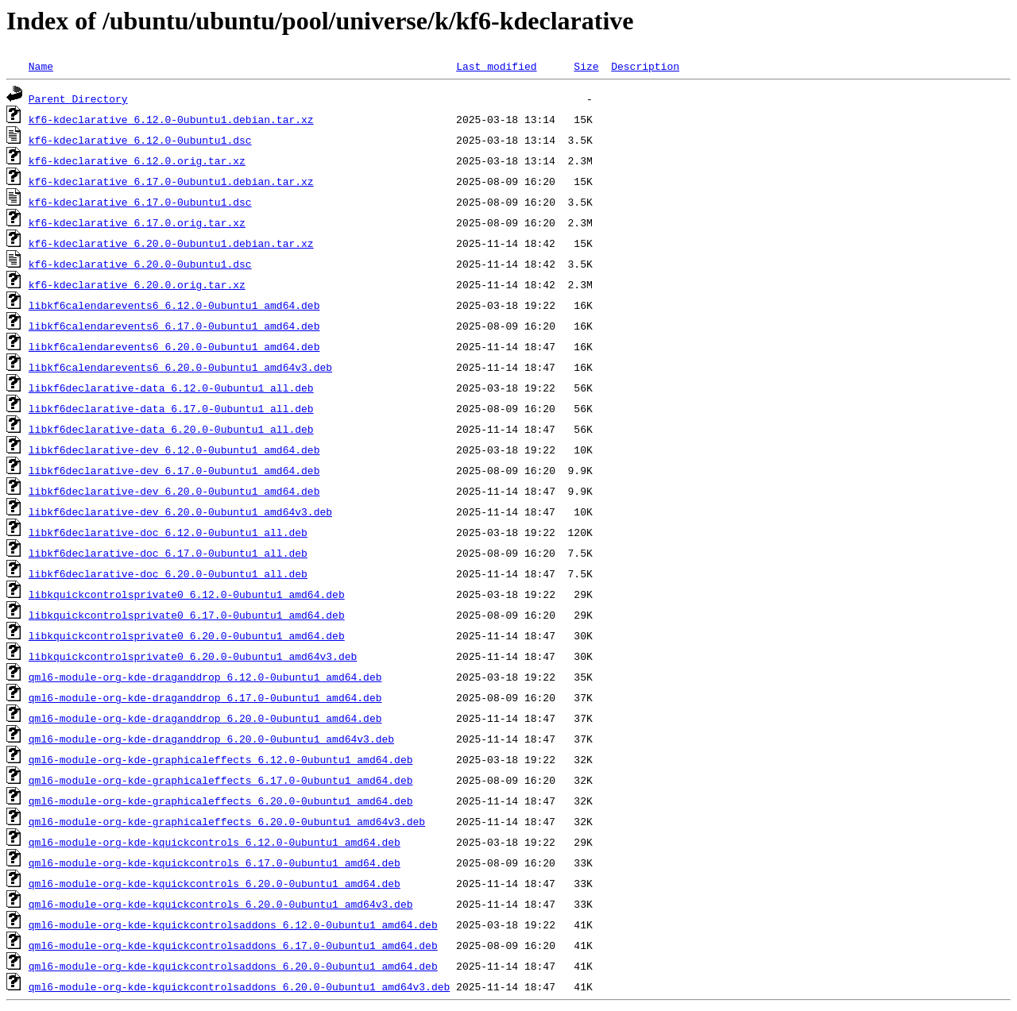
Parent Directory (78, 98)
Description (645, 66)
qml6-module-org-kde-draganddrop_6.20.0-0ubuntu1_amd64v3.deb (211, 738)
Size (586, 66)
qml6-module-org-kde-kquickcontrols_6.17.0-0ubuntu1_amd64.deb (214, 862)
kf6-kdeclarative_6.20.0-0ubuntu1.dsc (140, 264)
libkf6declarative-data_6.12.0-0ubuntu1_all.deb (171, 387)
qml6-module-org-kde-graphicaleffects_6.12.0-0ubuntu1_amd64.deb (221, 759)
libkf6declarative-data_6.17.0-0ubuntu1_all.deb (171, 408)
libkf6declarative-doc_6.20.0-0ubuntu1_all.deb (168, 573)
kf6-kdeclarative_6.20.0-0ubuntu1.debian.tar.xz (171, 243)
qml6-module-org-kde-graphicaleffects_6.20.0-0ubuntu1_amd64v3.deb (227, 821)
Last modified (496, 66)
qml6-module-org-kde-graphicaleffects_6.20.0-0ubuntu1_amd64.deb (221, 800)
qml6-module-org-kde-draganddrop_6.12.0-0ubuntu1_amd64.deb (205, 676)
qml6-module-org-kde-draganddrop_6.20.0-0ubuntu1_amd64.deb (205, 718)
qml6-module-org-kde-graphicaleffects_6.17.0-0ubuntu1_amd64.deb (221, 780)
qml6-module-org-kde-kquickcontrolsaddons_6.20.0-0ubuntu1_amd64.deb (233, 966)
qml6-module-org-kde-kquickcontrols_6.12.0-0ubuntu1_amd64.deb (214, 842)
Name (41, 66)
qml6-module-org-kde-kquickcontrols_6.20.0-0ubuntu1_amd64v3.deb (221, 904)
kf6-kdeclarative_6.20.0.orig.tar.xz (137, 284)
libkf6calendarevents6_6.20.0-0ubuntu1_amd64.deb (174, 346)
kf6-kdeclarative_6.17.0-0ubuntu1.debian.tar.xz (171, 181)
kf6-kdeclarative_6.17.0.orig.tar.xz (137, 222)
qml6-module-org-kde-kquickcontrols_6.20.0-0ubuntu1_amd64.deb (214, 883)
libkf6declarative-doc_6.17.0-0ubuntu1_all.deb (168, 553)
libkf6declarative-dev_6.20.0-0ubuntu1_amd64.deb (174, 491)
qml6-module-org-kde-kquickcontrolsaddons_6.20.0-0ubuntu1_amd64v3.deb (239, 986)
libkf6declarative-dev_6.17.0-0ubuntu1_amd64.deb (174, 470)
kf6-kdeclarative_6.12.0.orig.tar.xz (137, 160)
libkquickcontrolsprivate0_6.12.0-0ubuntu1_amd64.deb (187, 594)
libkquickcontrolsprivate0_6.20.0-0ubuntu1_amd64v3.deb (193, 656)
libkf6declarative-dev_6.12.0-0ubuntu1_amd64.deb (174, 449)
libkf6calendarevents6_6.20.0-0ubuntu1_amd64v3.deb (180, 367)
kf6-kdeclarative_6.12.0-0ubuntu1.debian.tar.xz (171, 119)
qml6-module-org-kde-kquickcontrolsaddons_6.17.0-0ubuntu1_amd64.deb (233, 945)
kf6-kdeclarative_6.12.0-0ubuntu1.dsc (140, 140)
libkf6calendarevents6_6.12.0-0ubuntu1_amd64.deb (174, 305)
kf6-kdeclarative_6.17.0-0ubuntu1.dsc (140, 202)
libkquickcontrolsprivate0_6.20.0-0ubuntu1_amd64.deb (187, 635)
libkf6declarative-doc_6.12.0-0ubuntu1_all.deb (168, 532)
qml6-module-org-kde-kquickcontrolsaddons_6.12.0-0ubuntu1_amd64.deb (233, 924)
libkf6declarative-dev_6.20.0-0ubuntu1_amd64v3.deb (180, 511)
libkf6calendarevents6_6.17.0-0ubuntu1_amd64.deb (174, 325)
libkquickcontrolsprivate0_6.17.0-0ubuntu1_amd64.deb (187, 615)
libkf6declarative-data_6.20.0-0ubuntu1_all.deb (171, 429)
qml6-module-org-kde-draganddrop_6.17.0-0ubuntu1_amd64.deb (205, 697)
